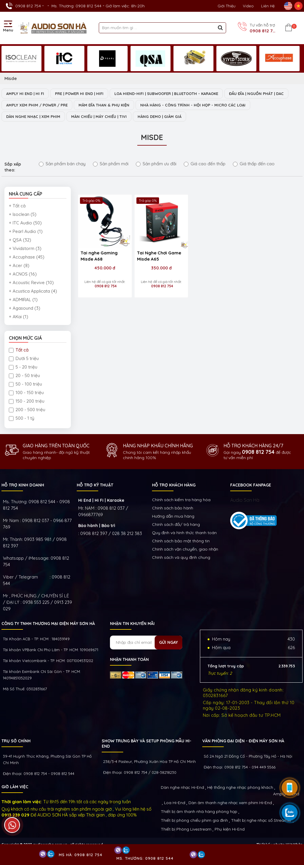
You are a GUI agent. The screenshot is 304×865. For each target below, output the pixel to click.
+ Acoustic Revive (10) (31, 282)
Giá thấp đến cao (254, 163)
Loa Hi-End (174, 802)
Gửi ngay (168, 642)
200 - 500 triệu (27, 409)
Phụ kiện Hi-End (230, 829)
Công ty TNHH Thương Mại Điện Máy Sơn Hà (48, 623)
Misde (10, 78)
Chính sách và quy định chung (181, 557)
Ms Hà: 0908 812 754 (80, 854)
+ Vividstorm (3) (25, 248)
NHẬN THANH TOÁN (129, 659)
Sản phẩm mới (110, 163)
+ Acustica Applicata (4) (33, 291)
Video (248, 6)
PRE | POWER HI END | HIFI (79, 93)
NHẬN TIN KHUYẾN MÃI (132, 623)
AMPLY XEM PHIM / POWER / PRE (37, 105)
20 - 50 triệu (24, 375)
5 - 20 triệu (23, 367)
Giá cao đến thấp (205, 163)
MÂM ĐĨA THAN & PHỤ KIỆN (103, 105)
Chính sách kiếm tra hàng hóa (181, 499)
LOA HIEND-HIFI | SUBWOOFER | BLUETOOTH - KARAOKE (166, 93)
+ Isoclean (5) (22, 214)
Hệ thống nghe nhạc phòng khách (240, 787)
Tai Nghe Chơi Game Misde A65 (158, 255)
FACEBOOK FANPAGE (250, 485)
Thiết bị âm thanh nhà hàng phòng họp (199, 811)
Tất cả (19, 350)
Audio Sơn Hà (244, 500)
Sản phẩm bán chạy (62, 163)
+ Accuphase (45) (26, 257)
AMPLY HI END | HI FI (25, 93)
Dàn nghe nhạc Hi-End (182, 787)
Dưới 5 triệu (24, 358)
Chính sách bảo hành (172, 508)
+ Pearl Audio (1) (26, 231)
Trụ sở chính (16, 741)
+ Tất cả (17, 206)
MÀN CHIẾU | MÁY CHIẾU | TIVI (99, 116)
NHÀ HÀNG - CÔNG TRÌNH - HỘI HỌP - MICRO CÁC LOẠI (192, 105)
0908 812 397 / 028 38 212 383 (111, 533)
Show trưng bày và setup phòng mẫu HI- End (146, 743)
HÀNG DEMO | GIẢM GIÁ (159, 116)
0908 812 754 (28, 6)
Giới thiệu (226, 6)
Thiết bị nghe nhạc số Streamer (261, 820)
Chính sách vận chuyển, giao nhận (185, 549)
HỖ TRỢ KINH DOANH (22, 485)
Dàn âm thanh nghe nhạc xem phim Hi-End (230, 802)
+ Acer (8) (19, 265)
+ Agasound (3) (24, 308)
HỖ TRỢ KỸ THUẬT (95, 485)
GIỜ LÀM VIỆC (14, 786)
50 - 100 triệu (25, 384)
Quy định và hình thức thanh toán (184, 532)
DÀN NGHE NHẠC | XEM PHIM (33, 116)
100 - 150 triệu (26, 392)
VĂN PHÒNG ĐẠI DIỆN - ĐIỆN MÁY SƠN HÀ (243, 741)
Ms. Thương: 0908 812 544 (76, 6)
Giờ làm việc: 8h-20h (125, 6)
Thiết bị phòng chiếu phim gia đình (194, 820)
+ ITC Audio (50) (25, 223)
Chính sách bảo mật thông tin (181, 541)
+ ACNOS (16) (23, 274)
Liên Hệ (268, 6)
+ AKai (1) (18, 316)
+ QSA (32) (20, 240)
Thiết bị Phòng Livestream (186, 829)
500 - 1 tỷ (21, 418)
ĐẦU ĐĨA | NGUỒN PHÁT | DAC (256, 93)
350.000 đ (160, 267)
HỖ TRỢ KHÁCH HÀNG (174, 485)
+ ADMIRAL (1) (23, 299)
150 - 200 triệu (26, 401)
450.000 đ (104, 267)
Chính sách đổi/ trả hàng (176, 524)
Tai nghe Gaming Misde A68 (99, 255)
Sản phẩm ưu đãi (156, 163)
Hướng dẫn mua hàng (173, 516)
